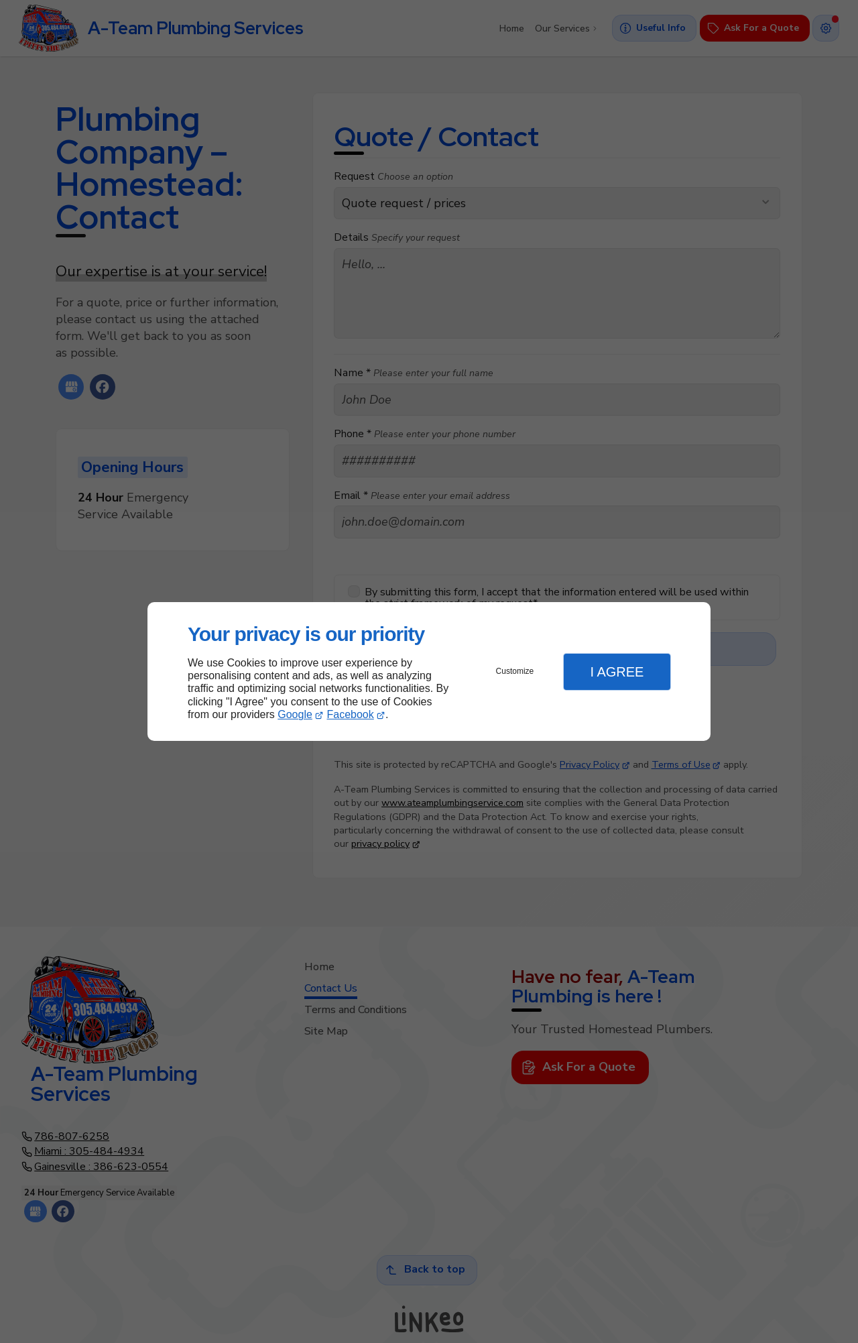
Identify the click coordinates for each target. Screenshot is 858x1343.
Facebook (350, 714)
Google (295, 714)
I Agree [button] (617, 671)
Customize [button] (515, 671)
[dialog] (429, 671)
